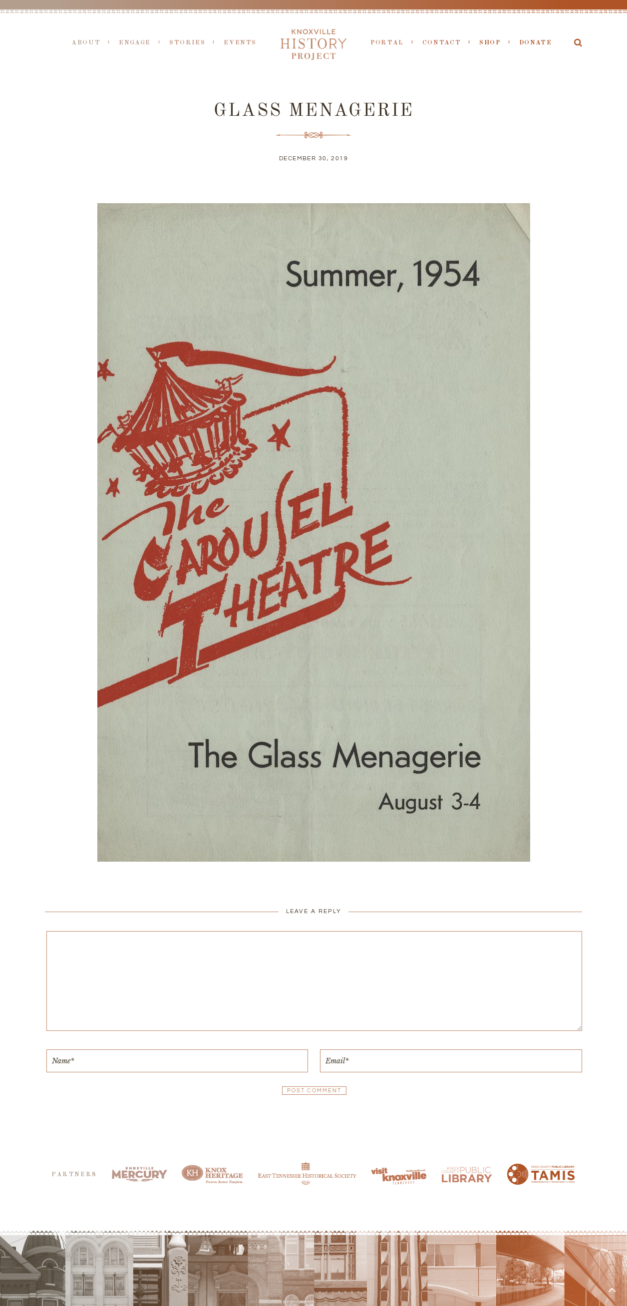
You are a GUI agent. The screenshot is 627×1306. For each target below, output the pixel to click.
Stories (187, 42)
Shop (490, 42)
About (85, 42)
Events (240, 42)
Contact (441, 42)
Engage (135, 42)
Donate (535, 42)
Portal (387, 42)
